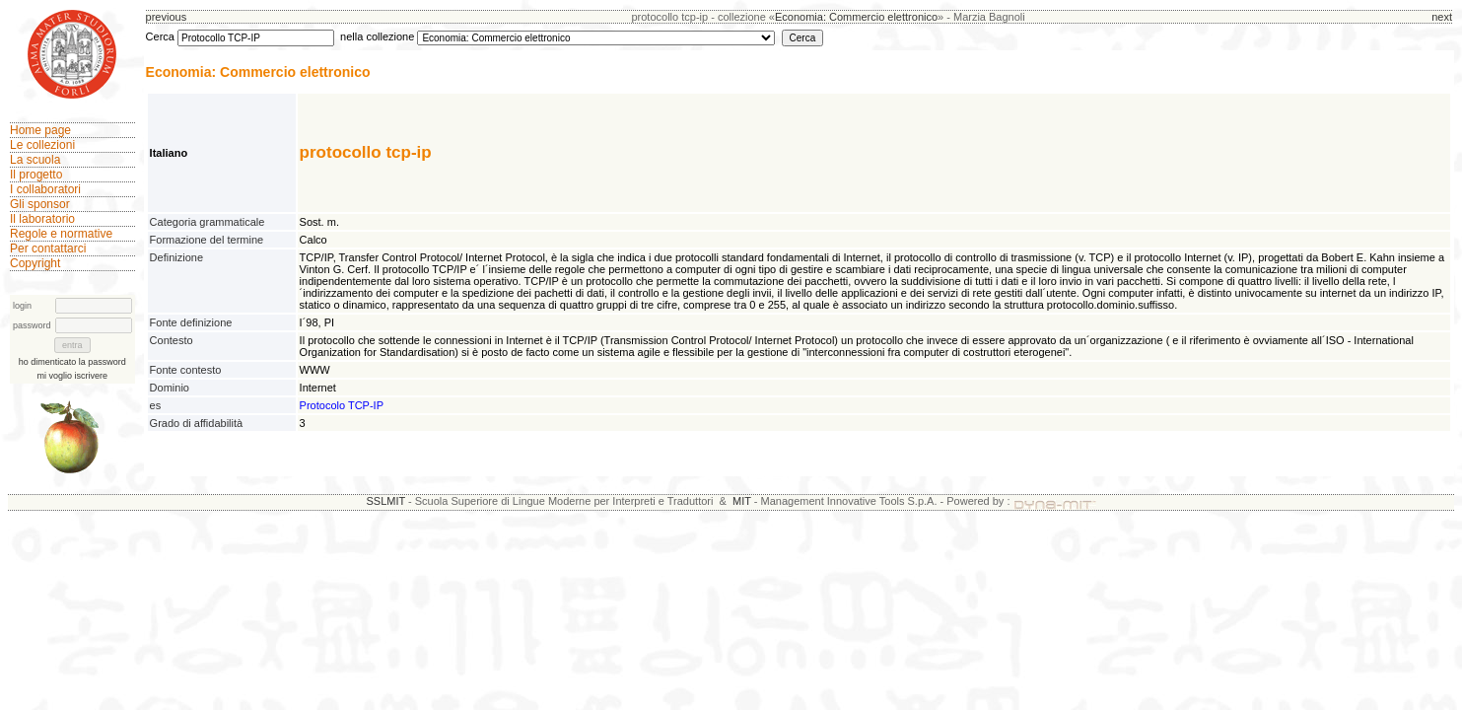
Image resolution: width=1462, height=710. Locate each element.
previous (166, 17)
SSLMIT (385, 501)
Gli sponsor (40, 204)
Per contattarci (48, 248)
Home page (40, 130)
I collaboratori (45, 189)
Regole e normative (61, 234)
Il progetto (36, 174)
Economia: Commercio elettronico (856, 17)
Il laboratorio (42, 219)
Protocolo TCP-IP (341, 405)
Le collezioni (42, 145)
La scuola (35, 160)
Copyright (35, 263)
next (1441, 17)
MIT (741, 501)
